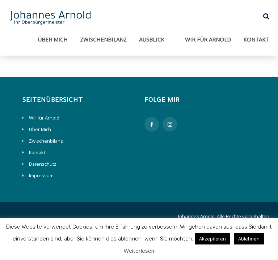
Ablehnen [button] (249, 238)
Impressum (41, 175)
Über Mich (53, 39)
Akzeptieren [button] (212, 238)
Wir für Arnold (208, 39)
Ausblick (151, 39)
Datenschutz (42, 164)
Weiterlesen (139, 250)
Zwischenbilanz (103, 39)
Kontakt (256, 39)
